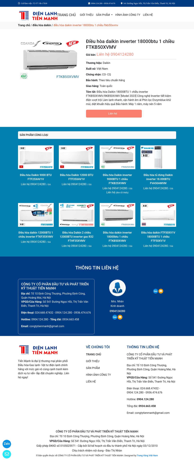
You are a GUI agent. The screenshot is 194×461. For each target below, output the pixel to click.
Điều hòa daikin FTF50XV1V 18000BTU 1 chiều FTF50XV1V (158, 236)
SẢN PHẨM (103, 14)
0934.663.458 (70, 319)
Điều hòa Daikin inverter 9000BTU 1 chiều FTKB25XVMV (117, 179)
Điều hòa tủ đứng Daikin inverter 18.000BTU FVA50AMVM (158, 179)
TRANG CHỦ (66, 15)
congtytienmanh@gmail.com (46, 326)
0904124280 (117, 311)
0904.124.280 (39, 319)
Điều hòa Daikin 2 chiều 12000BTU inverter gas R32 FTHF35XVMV (77, 236)
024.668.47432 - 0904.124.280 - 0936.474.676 (63, 312)
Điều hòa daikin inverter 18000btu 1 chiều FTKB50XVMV (117, 236)
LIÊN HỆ (148, 14)
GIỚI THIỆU (86, 14)
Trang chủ (24, 25)
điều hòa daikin (41, 25)
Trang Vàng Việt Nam (147, 455)
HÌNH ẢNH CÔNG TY (127, 14)
